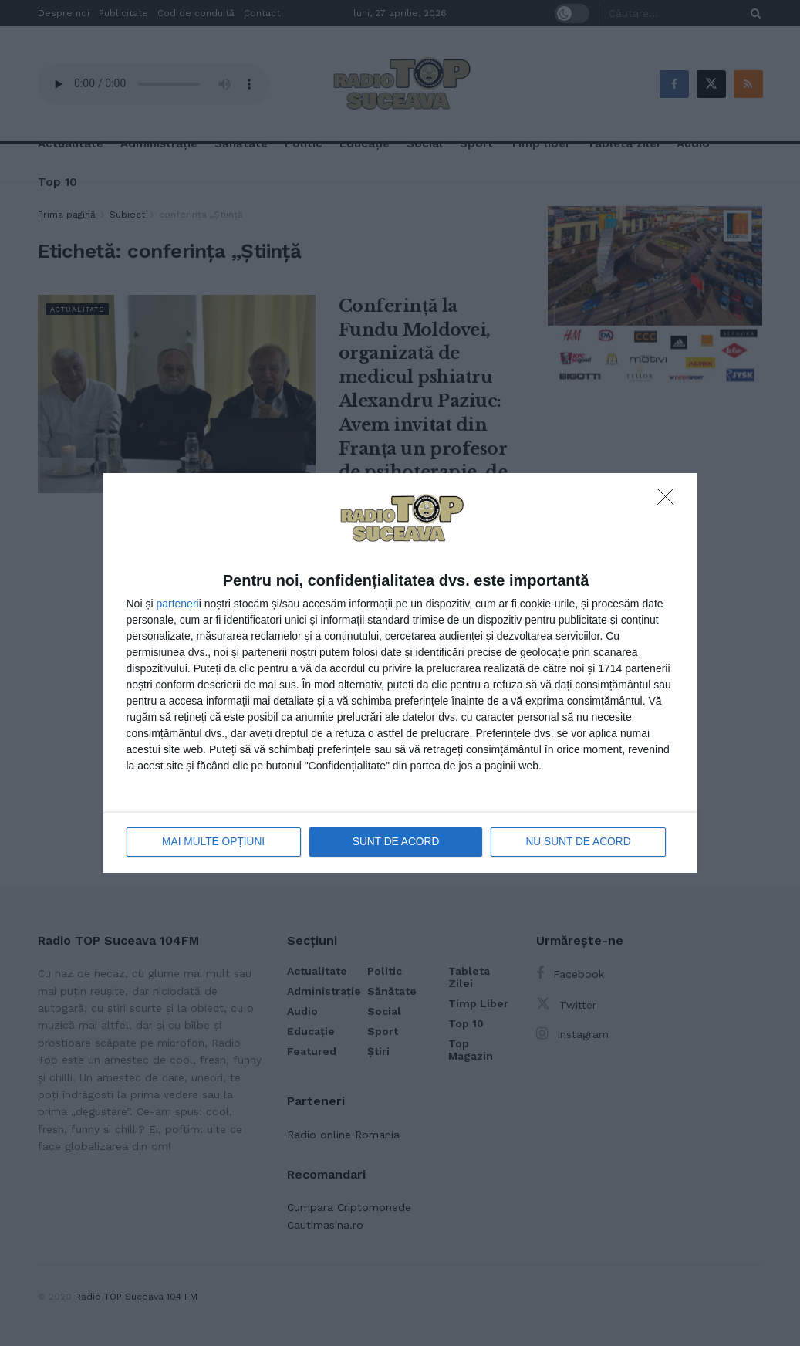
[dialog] (400, 673)
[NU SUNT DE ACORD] (669, 501)
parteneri (177, 603)
